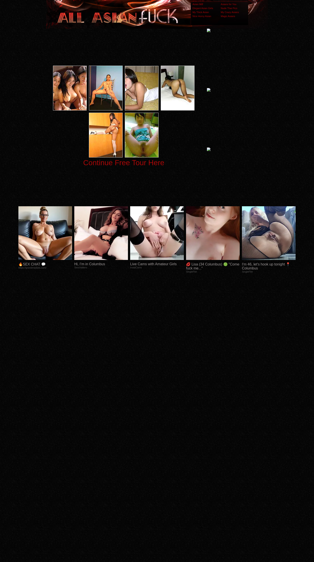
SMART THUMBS (165, 474)
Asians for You (228, 4)
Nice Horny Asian (201, 16)
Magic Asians (228, 16)
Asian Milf (197, 4)
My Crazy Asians (230, 12)
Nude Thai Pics (229, 8)
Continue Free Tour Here (123, 163)
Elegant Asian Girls (202, 8)
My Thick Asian (200, 12)
